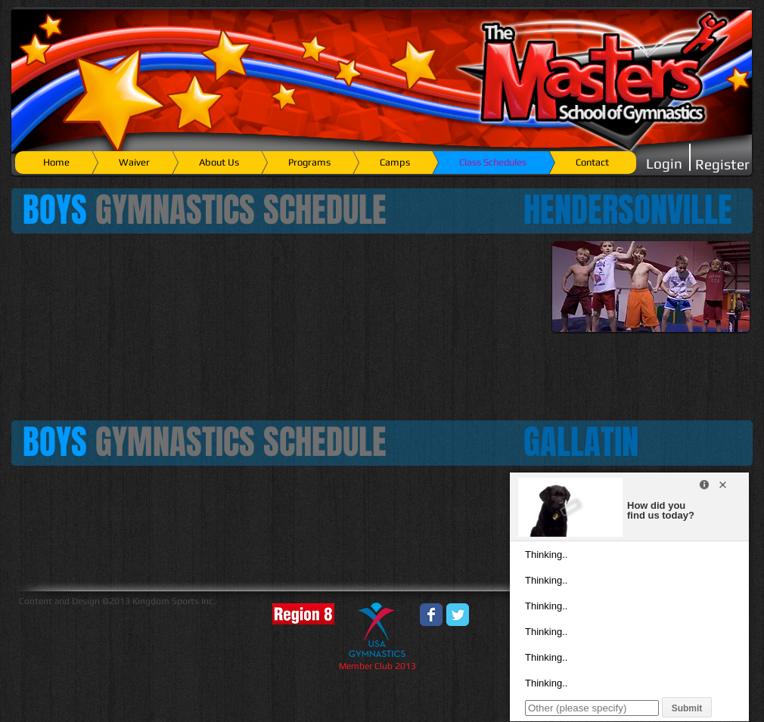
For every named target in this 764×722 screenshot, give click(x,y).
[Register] (722, 164)
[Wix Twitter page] (457, 614)
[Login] (664, 163)
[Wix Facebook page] (431, 614)
